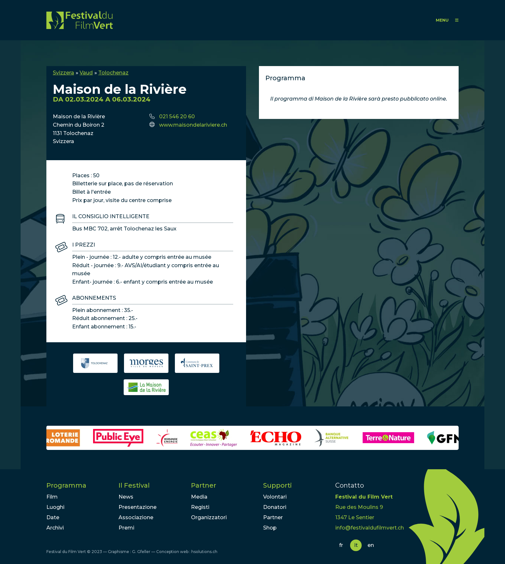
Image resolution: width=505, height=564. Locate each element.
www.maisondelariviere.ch (193, 125)
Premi (126, 528)
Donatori (274, 507)
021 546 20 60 (177, 116)
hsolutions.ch (204, 551)
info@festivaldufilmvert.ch (369, 528)
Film (52, 497)
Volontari (275, 497)
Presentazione (138, 507)
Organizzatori (209, 517)
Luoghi (55, 507)
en (370, 545)
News (126, 497)
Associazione (136, 517)
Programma (66, 485)
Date (52, 517)
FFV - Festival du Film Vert (79, 20)
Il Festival (134, 485)
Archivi (55, 528)
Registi (200, 507)
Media (199, 497)
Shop (270, 528)
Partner (203, 485)
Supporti (277, 485)
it (356, 545)
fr (341, 545)
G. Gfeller (141, 551)
